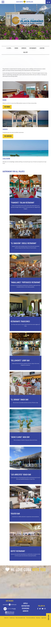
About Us (6, 617)
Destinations (25, 606)
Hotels (25, 603)
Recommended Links (20, 617)
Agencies (25, 611)
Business (38, 617)
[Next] (48, 19)
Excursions (25, 608)
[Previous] (2, 19)
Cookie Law (12, 617)
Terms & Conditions (30, 617)
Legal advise (44, 617)
